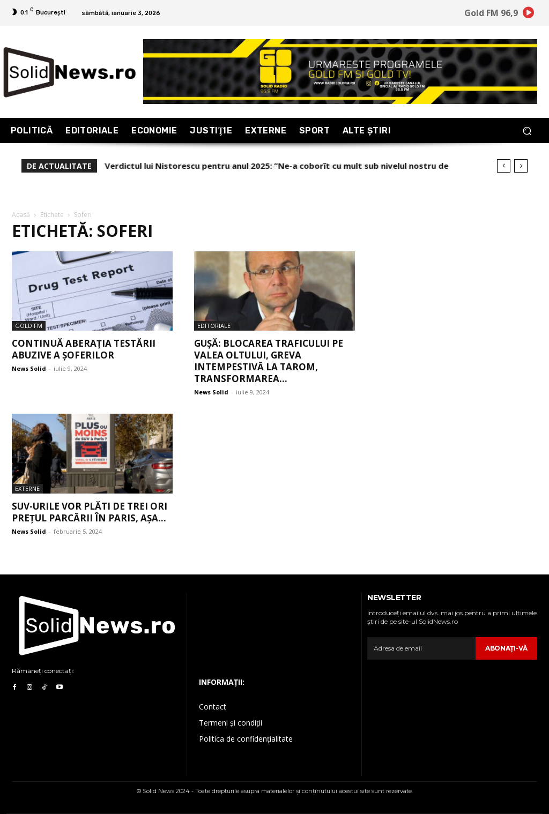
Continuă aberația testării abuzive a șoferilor (83, 349)
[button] (526, 130)
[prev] (503, 166)
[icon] (528, 14)
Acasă (21, 214)
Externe (27, 488)
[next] (521, 166)
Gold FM (28, 326)
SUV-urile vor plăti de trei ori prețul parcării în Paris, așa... (89, 512)
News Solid (29, 368)
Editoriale (214, 326)
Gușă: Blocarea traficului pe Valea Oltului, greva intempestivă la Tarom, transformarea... (268, 361)
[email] (421, 648)
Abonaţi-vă (506, 648)
